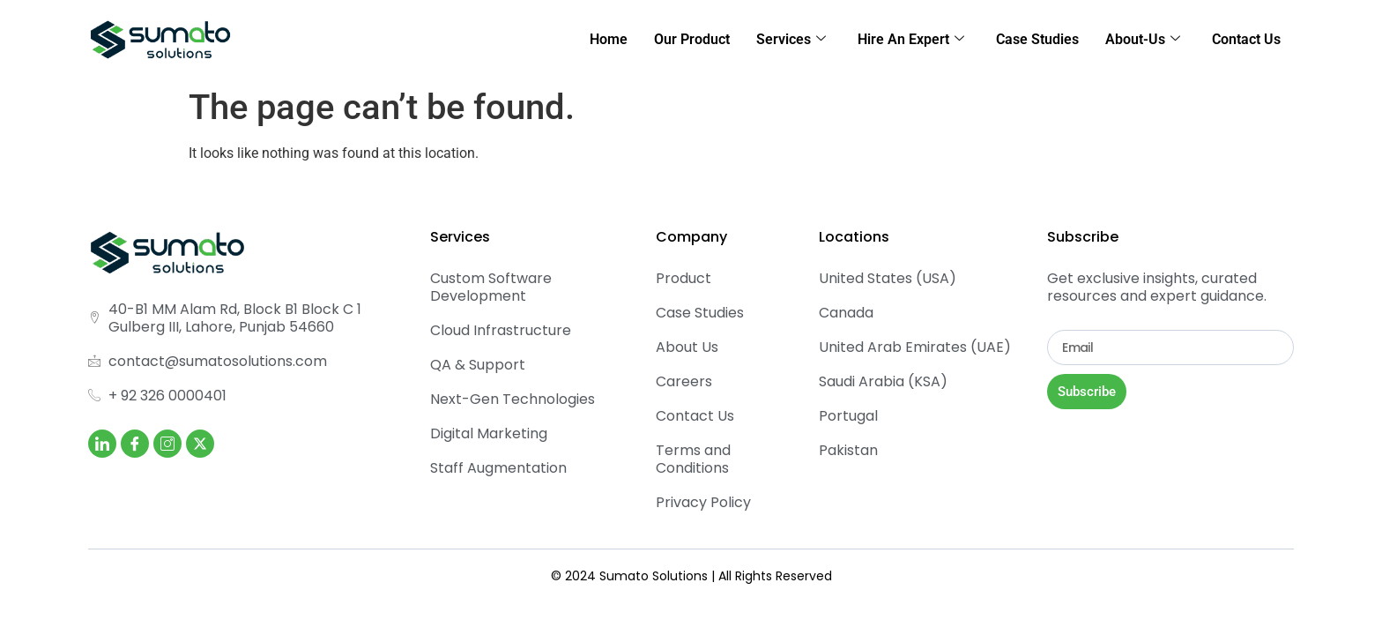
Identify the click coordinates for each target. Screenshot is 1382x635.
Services (791, 39)
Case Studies (1037, 39)
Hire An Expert (911, 39)
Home (609, 39)
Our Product (692, 39)
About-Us (1142, 39)
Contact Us (1246, 39)
